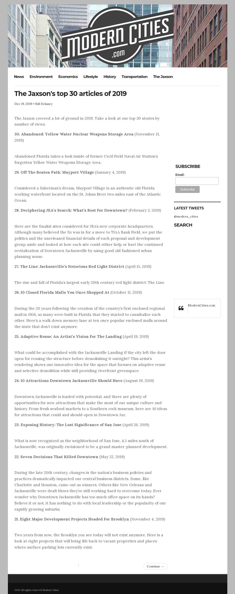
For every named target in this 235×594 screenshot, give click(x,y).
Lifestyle (90, 76)
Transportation (134, 76)
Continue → (155, 566)
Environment (41, 76)
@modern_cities (186, 216)
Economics (68, 76)
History (110, 76)
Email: (180, 174)
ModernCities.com (201, 305)
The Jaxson (163, 76)
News (19, 76)
